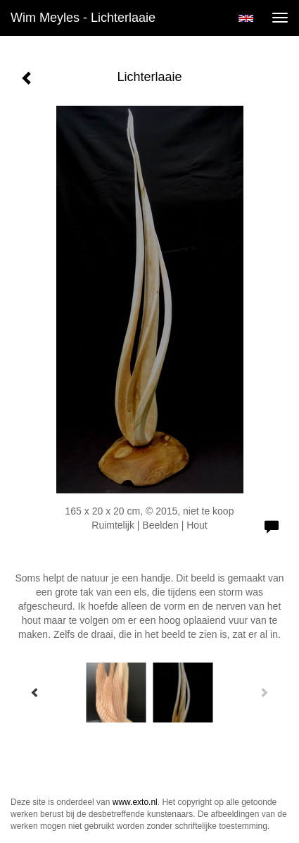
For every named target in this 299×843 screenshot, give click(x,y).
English (246, 18)
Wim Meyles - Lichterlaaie (83, 18)
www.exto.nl (135, 802)
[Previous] (35, 692)
